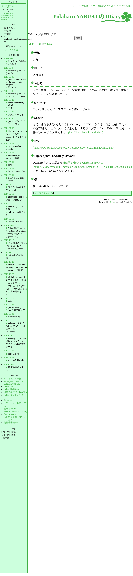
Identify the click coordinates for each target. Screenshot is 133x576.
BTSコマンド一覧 (12, 378)
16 (6, 16)
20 (14, 16)
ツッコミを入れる (43, 193)
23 (6, 18)
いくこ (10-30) (12, 50)
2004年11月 (8, 6)
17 (8, 16)
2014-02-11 (9, 203)
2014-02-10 (9, 219)
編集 (128, 6)
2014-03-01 (9, 175)
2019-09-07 (9, 68)
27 (14, 18)
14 (2, 16)
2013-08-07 (9, 351)
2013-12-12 (9, 240)
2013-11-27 (9, 252)
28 (2, 20)
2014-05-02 (9, 152)
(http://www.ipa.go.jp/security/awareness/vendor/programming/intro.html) (73, 147)
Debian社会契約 (11, 389)
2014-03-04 (9, 168)
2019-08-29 (9, 100)
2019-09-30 (9, 58)
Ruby (112, 202)
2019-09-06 (9, 77)
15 (4, 16)
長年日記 (47, 44)
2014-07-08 (9, 128)
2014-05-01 (9, 162)
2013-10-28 (9, 274)
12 (12, 13)
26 (12, 18)
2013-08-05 (9, 364)
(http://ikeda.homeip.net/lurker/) (85, 132)
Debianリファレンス (13, 395)
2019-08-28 (9, 112)
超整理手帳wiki (11, 422)
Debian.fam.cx (10, 386)
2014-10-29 (9, 118)
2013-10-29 (9, 262)
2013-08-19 (9, 320)
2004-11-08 (35, 43)
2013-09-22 (9, 298)
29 (4, 20)
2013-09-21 (9, 304)
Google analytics (11, 414)
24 (8, 18)
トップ (73, 6)
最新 (101, 6)
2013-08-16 (9, 335)
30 (6, 20)
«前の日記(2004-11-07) (88, 6)
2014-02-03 (9, 225)
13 (14, 13)
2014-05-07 (9, 143)
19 (12, 16)
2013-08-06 (9, 357)
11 (10, 13)
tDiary (117, 199)
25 (10, 18)
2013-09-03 (9, 314)
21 (2, 18)
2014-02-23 (9, 184)
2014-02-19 (9, 194)
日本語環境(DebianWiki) (15, 392)
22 (4, 18)
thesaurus (8, 400)
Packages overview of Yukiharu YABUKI (13, 382)
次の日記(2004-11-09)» (115, 6)
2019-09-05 (9, 91)
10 (8, 13)
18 (10, 16)
